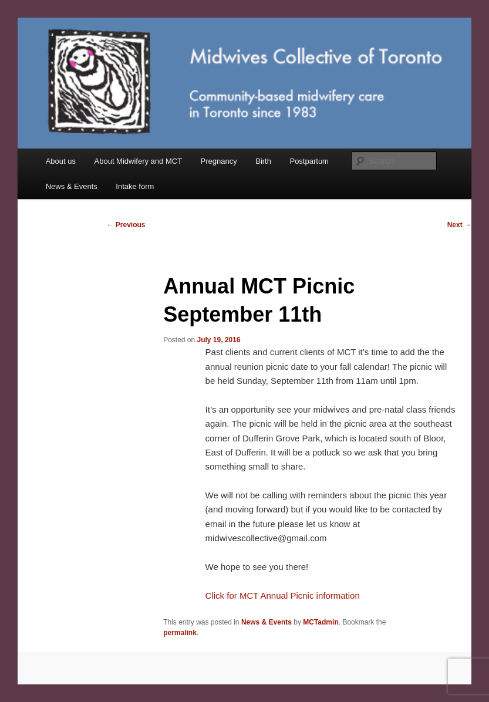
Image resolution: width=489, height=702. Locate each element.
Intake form (135, 186)
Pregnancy (219, 161)
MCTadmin (320, 622)
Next (459, 225)
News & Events (71, 186)
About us (61, 161)
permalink (180, 633)
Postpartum (308, 161)
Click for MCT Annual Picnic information (282, 595)
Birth (263, 161)
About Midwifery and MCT (139, 161)
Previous (126, 225)
